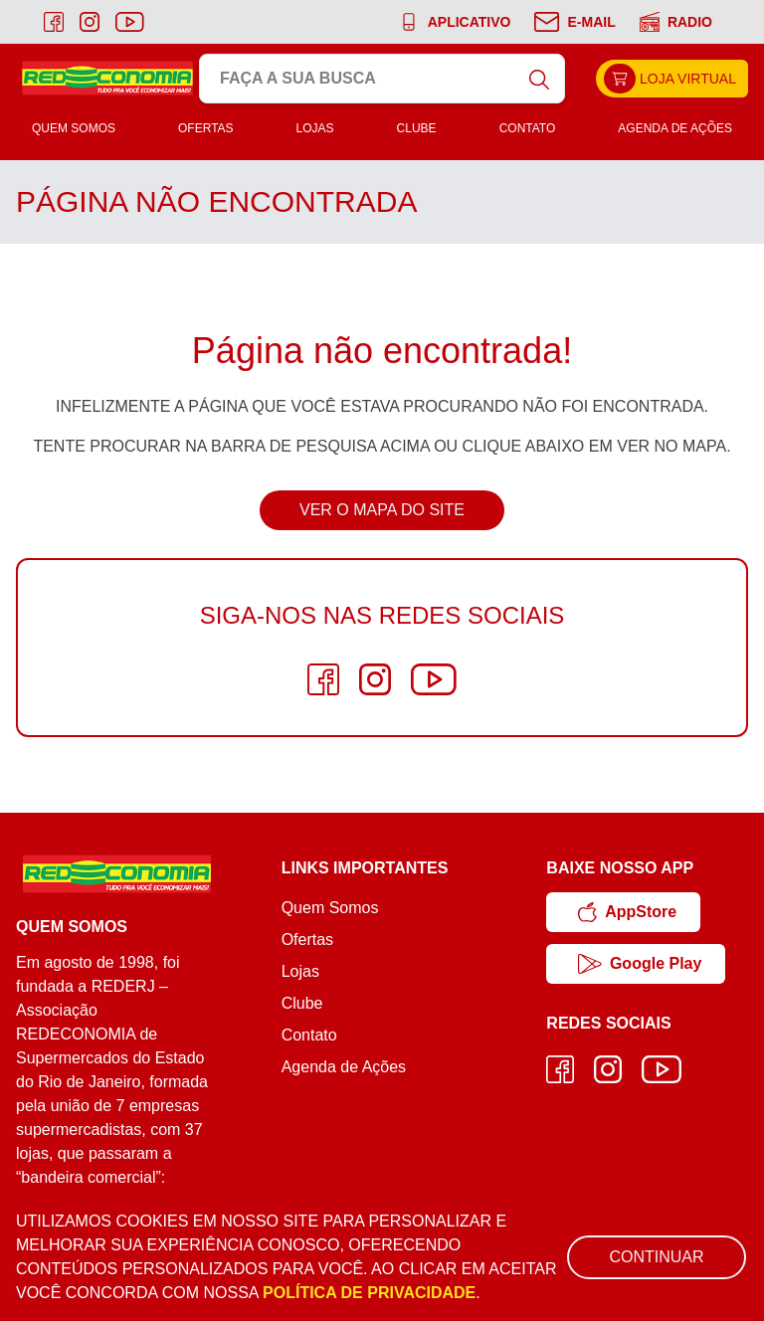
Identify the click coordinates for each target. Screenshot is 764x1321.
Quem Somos (73, 128)
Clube (417, 128)
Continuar (656, 1256)
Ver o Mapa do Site (382, 509)
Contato (527, 128)
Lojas (315, 128)
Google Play (639, 964)
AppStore (627, 912)
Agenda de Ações (675, 128)
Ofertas (206, 128)
